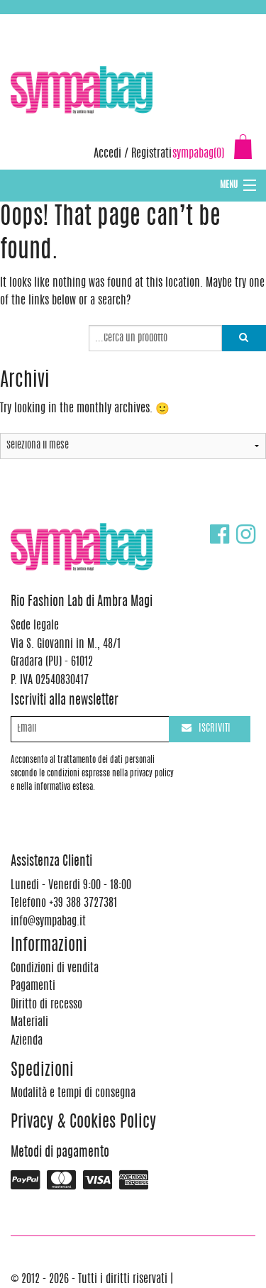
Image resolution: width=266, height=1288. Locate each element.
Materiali (29, 1022)
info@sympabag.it (197, 21)
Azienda (27, 1041)
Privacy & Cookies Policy (83, 1123)
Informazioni (49, 946)
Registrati (151, 154)
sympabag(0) (198, 154)
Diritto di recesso (46, 1005)
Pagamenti (33, 986)
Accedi (107, 154)
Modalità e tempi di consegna (73, 1093)
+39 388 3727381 (70, 21)
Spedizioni (42, 1071)
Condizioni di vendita (55, 968)
